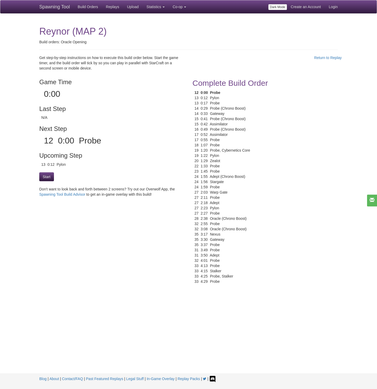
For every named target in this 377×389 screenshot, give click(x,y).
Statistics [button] (156, 7)
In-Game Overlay (161, 379)
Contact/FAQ (72, 379)
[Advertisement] (188, 334)
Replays (112, 7)
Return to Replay (328, 58)
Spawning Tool (54, 6)
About (54, 379)
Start (47, 177)
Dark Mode (277, 7)
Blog (43, 379)
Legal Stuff (135, 379)
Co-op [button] (179, 7)
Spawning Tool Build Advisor (62, 194)
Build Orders (88, 7)
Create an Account (306, 7)
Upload (132, 7)
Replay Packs (189, 379)
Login (333, 7)
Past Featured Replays (104, 379)
